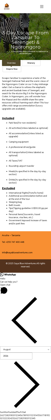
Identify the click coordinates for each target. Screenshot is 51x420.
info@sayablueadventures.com (17, 252)
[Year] (16, 356)
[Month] (25, 349)
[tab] (11, 63)
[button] (25, 289)
